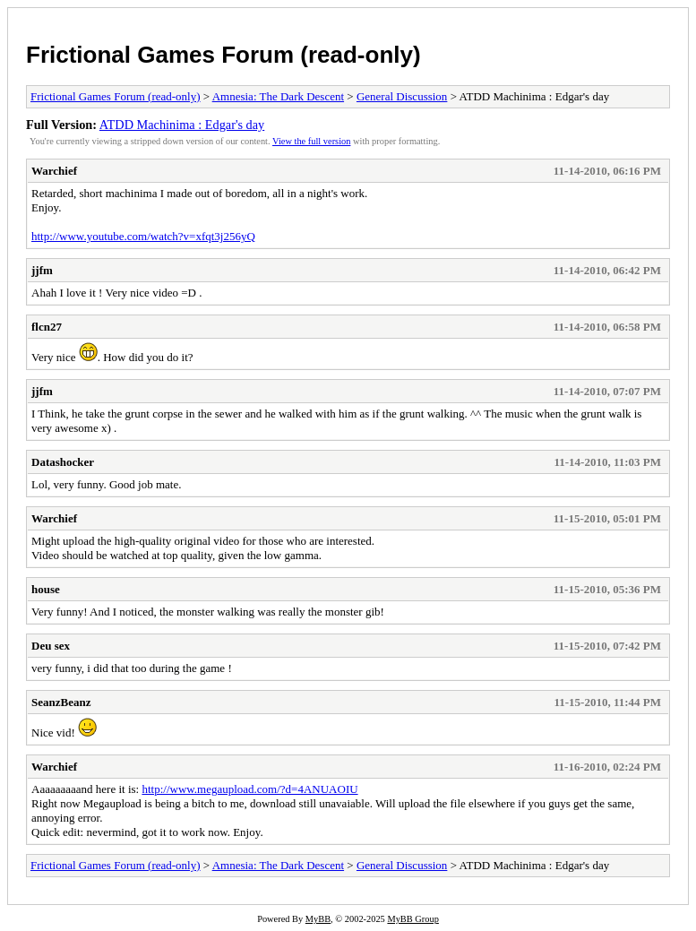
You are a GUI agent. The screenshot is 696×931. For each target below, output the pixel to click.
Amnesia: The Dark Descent (278, 96)
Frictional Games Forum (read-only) (223, 54)
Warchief (54, 170)
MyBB (318, 919)
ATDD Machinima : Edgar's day (181, 124)
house (45, 589)
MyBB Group (412, 919)
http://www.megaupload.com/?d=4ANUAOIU (249, 789)
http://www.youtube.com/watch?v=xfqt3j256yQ (143, 236)
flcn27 (46, 326)
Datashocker (62, 462)
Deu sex (50, 645)
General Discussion (402, 96)
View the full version (311, 141)
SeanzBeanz (60, 702)
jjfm (42, 270)
